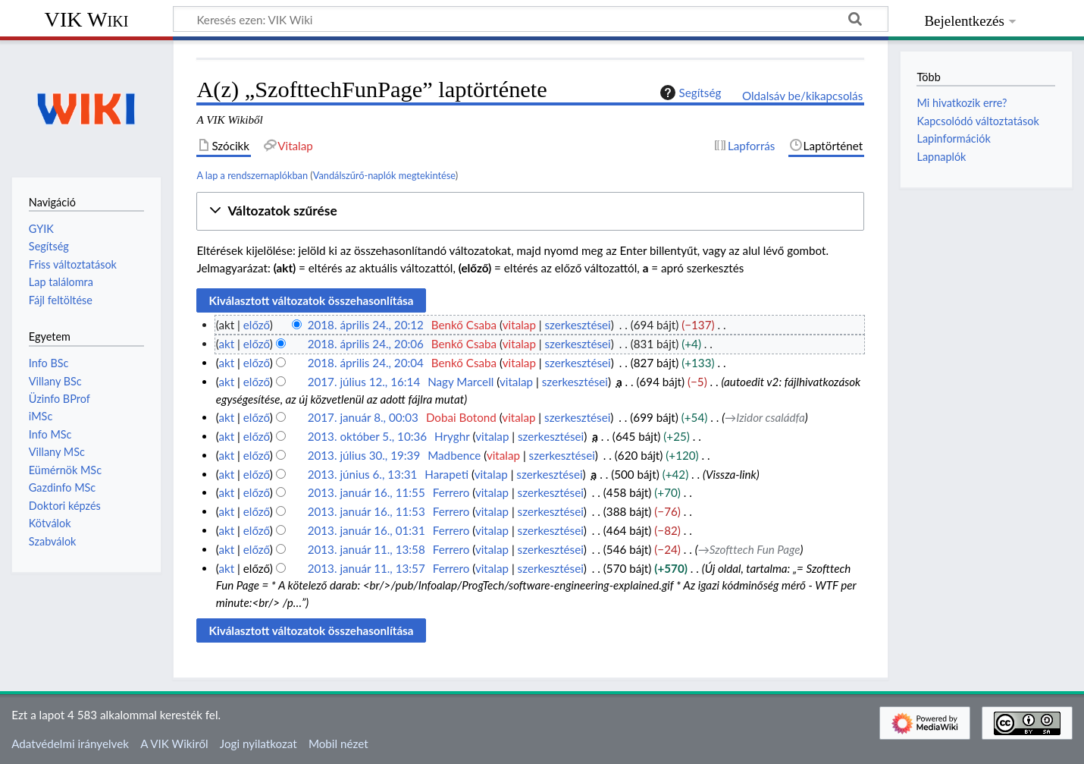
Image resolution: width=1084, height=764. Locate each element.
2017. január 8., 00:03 (363, 417)
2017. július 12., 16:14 (364, 381)
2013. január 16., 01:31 (366, 530)
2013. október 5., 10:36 (367, 436)
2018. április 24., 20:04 (366, 362)
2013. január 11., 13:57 (366, 568)
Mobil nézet (338, 743)
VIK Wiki (87, 19)
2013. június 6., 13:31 (363, 474)
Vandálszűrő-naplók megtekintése (384, 175)
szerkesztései (578, 325)
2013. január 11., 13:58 (366, 549)
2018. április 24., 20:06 (366, 344)
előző (256, 325)
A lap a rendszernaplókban (252, 175)
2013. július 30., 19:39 (364, 455)
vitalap (519, 325)
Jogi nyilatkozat (258, 743)
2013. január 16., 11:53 (366, 511)
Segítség (689, 92)
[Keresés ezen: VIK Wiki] (531, 19)
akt (226, 344)
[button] (530, 211)
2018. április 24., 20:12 (366, 325)
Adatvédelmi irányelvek (70, 743)
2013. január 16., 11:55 (366, 492)
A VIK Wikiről (174, 743)
